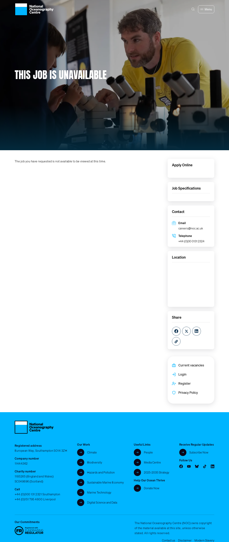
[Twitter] (186, 331)
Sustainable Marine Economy (105, 482)
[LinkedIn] (196, 331)
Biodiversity (94, 462)
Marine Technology (99, 492)
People (148, 452)
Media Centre (152, 462)
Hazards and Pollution (101, 472)
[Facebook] (176, 331)
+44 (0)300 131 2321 (28, 494)
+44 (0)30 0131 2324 (191, 241)
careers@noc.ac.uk (190, 228)
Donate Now (151, 488)
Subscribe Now (198, 452)
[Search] (193, 9)
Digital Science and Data (102, 502)
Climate (92, 452)
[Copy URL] (176, 341)
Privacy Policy (188, 392)
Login (182, 374)
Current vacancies (191, 365)
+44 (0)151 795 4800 (28, 499)
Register (184, 383)
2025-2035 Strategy (156, 472)
